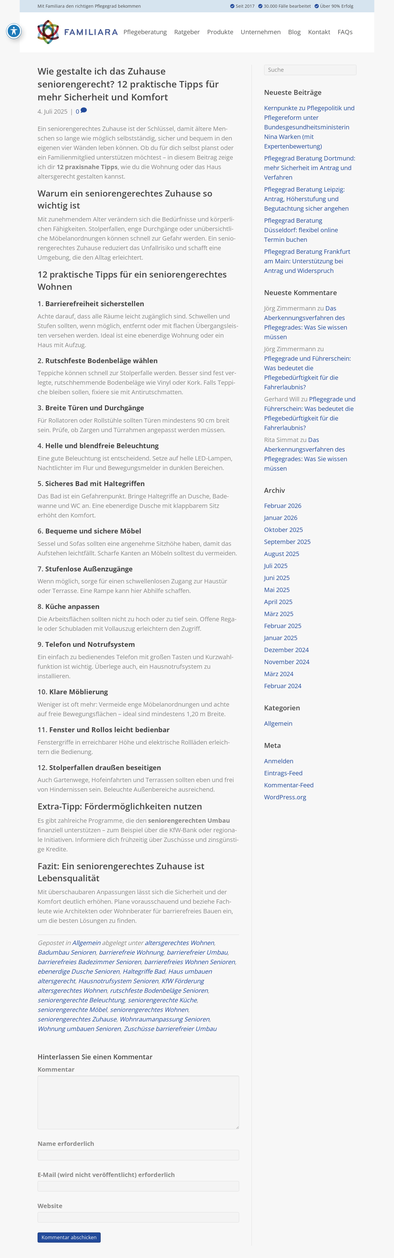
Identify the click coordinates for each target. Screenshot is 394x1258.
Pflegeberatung (145, 32)
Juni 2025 (277, 578)
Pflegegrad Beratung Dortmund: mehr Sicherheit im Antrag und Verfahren (309, 167)
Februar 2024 (282, 686)
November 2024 (286, 662)
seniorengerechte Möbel (72, 1009)
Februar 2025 (282, 626)
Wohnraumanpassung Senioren (164, 1019)
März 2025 (278, 614)
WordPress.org (285, 797)
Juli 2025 (275, 566)
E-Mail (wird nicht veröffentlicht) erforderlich (106, 1175)
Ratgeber (187, 32)
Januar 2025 (280, 638)
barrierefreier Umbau (197, 952)
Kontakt (319, 32)
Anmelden (278, 761)
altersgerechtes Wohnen (179, 943)
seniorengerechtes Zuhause (77, 1019)
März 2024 (278, 674)
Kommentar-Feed (289, 785)
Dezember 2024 (286, 650)
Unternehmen (261, 32)
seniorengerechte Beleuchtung (81, 1000)
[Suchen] (310, 70)
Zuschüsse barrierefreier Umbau (170, 1029)
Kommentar (56, 1069)
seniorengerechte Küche (162, 1000)
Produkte (220, 32)
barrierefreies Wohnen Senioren (189, 962)
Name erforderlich (66, 1143)
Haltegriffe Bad (144, 971)
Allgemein (86, 943)
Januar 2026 (280, 517)
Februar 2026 (282, 505)
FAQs (345, 32)
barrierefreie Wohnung (131, 952)
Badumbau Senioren (67, 952)
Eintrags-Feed (283, 773)
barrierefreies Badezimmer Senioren (89, 962)
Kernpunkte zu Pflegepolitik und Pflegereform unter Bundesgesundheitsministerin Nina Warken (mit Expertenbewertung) (309, 127)
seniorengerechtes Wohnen (149, 1009)
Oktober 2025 (283, 530)
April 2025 (278, 602)
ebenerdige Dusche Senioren (78, 971)
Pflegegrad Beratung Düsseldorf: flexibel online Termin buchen (301, 230)
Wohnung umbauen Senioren (79, 1029)
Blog (294, 32)
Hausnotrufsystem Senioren (118, 981)
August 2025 (281, 554)
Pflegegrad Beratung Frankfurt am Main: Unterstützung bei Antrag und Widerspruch (307, 261)
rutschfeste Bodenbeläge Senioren (159, 990)
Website (50, 1206)
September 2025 (287, 542)
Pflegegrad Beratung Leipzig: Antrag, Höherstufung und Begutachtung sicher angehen (306, 199)
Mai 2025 (277, 590)
